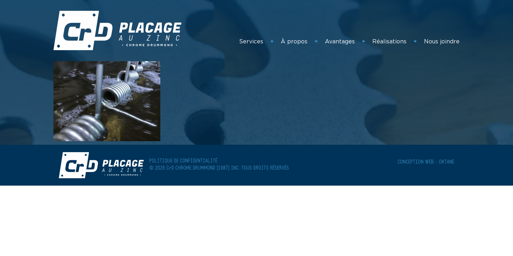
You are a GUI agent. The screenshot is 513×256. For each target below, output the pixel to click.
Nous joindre (442, 41)
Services (251, 41)
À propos (294, 41)
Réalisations (389, 41)
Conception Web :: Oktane (426, 162)
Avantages (340, 41)
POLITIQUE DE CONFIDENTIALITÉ (183, 161)
